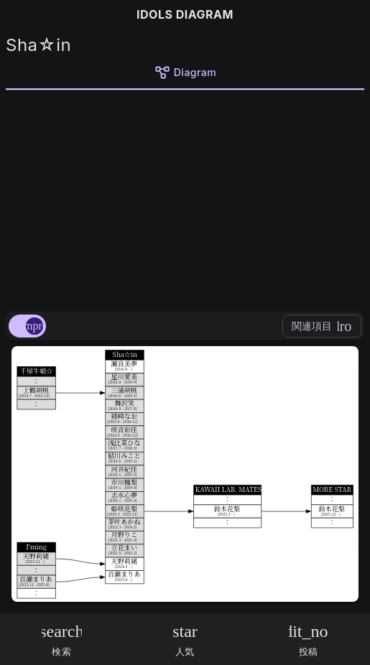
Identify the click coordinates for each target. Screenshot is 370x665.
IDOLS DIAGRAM (185, 14)
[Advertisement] (185, 198)
